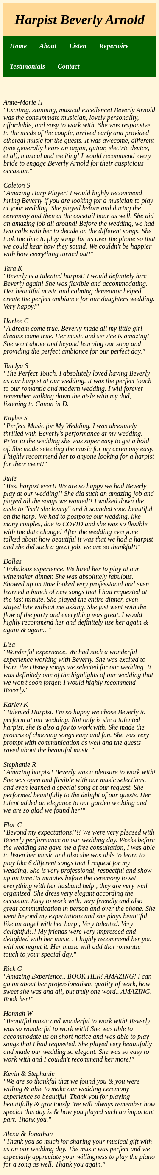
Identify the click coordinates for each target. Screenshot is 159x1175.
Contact (69, 66)
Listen (77, 46)
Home (18, 46)
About (47, 46)
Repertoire (113, 46)
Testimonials (27, 66)
